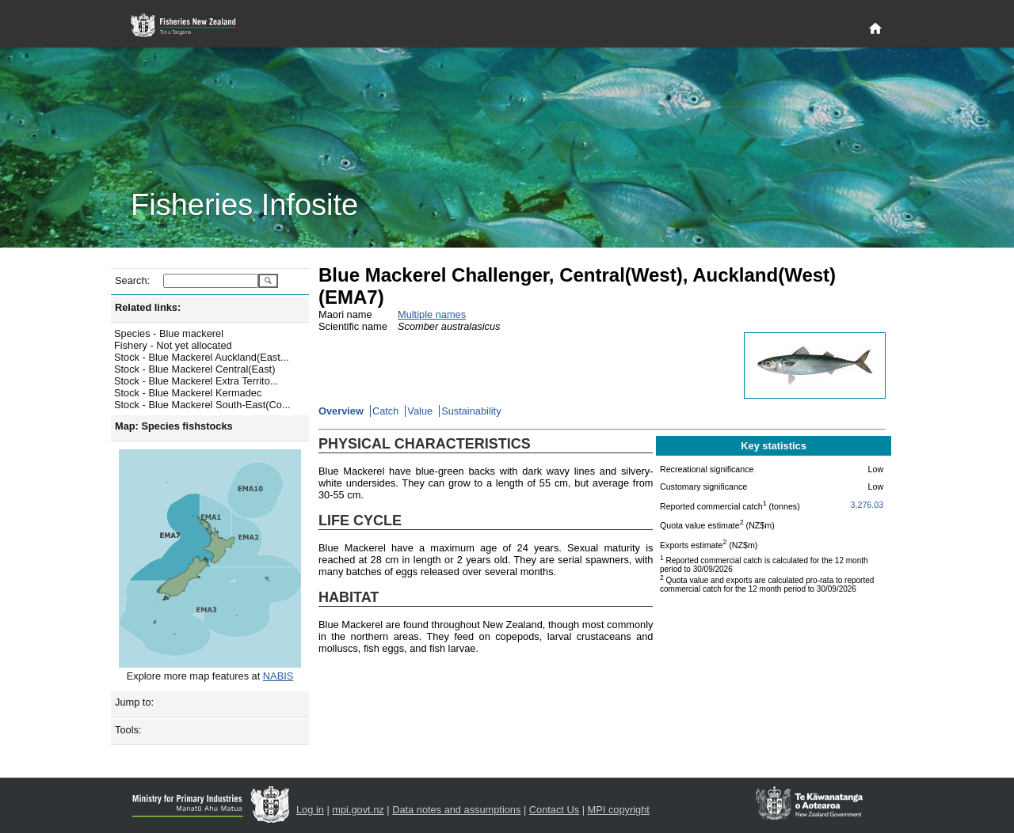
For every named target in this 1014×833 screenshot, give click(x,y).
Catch (385, 411)
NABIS (278, 676)
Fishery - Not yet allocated (173, 345)
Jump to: (134, 702)
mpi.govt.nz (357, 810)
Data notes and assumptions (456, 810)
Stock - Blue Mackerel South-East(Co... (202, 405)
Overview (341, 411)
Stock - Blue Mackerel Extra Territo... (196, 381)
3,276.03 (867, 504)
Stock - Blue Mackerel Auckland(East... (201, 357)
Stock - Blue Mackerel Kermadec (187, 393)
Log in (310, 810)
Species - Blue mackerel (168, 333)
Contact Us (554, 810)
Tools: (128, 730)
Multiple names (432, 314)
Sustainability (471, 411)
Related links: (148, 307)
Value (420, 411)
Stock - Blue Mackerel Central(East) (194, 369)
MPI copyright (619, 810)
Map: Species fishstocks (174, 426)
